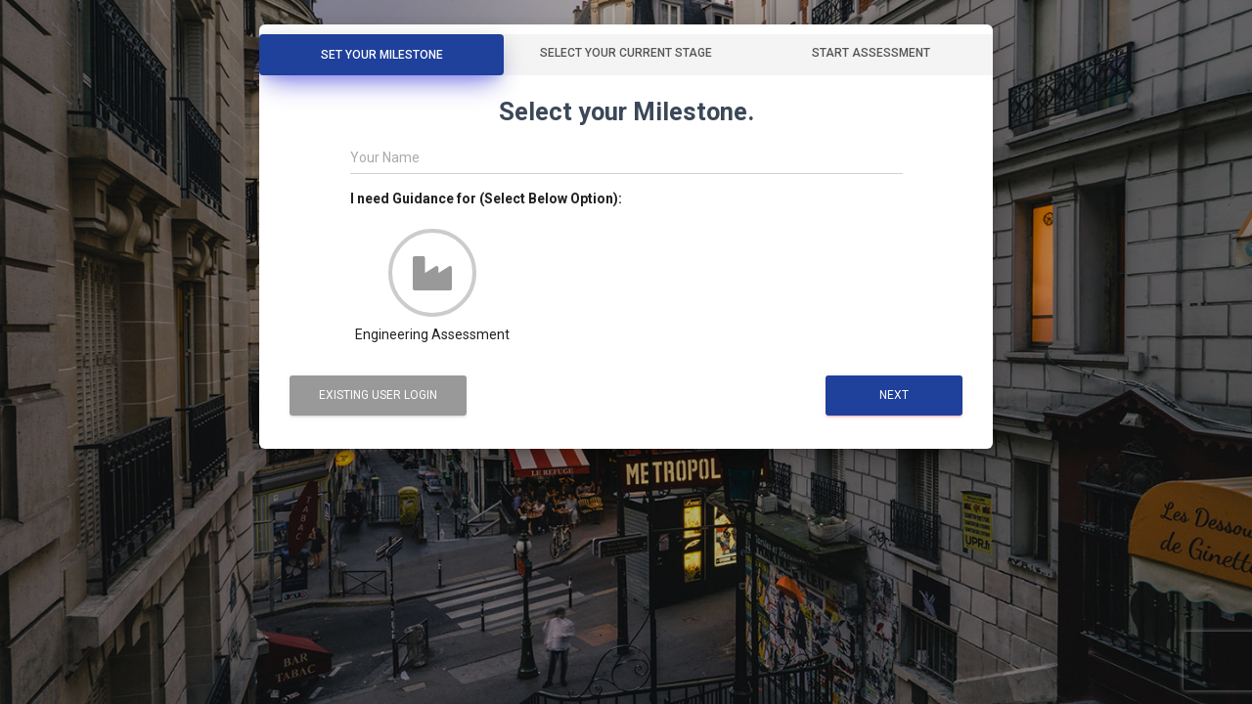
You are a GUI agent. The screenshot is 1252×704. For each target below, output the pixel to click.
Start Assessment (871, 53)
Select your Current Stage (626, 53)
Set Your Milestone (382, 55)
